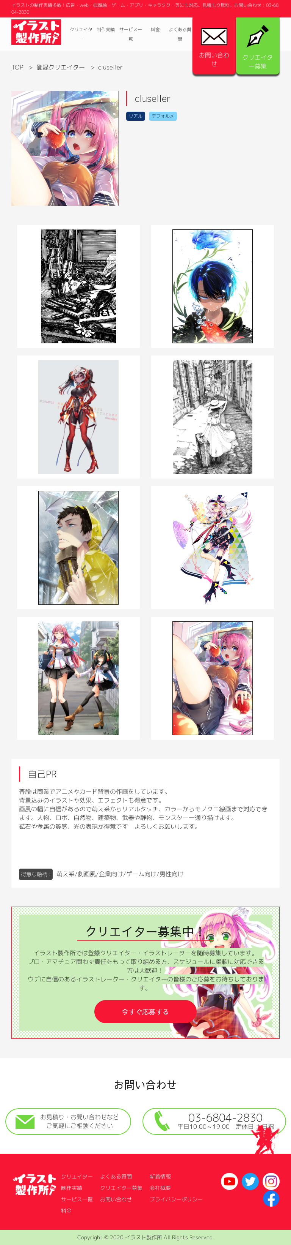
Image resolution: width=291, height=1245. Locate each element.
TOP (17, 67)
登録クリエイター (60, 67)
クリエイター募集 (257, 47)
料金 (155, 29)
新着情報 (160, 1176)
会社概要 (160, 1187)
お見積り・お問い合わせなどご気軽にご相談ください (67, 1121)
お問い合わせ (214, 48)
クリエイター (81, 34)
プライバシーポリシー (176, 1199)
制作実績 (106, 29)
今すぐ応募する (145, 1011)
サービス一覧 (130, 34)
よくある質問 (180, 34)
